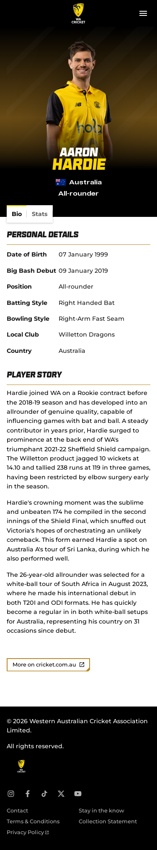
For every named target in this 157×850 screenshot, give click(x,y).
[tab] (17, 214)
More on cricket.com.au (48, 664)
